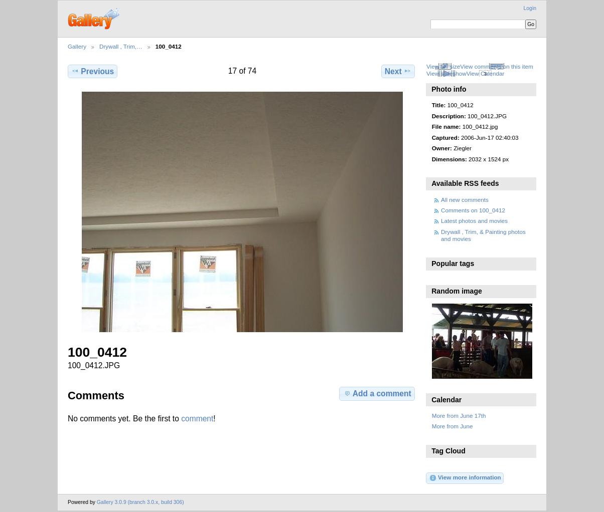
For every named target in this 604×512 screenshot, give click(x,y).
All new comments (465, 199)
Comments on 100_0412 (473, 210)
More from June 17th (459, 415)
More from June (452, 426)
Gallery (77, 46)
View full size (443, 66)
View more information (465, 478)
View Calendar (486, 73)
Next (398, 71)
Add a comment (377, 393)
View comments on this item (496, 66)
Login (530, 8)
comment (197, 418)
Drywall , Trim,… (120, 46)
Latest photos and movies (474, 220)
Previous (92, 71)
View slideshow (446, 73)
